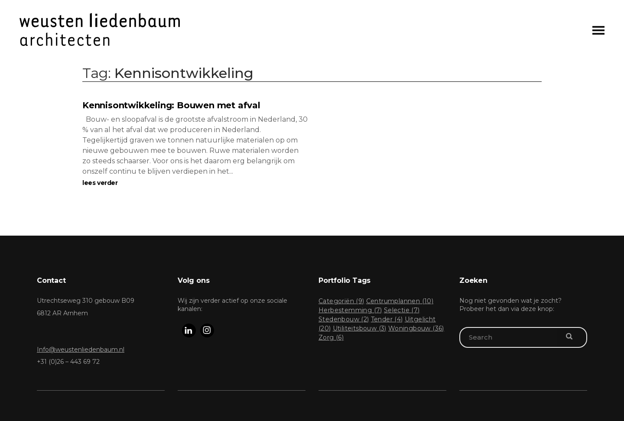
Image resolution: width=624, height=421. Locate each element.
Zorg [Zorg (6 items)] (331, 337)
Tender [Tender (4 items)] (387, 319)
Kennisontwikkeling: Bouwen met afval (171, 105)
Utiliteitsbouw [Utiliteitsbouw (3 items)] (360, 328)
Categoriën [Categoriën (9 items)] (341, 301)
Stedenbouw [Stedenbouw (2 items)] (343, 319)
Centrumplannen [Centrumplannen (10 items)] (400, 301)
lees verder (100, 183)
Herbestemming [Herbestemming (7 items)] (350, 310)
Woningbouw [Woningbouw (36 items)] (416, 328)
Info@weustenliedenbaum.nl (80, 349)
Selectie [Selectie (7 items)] (402, 310)
